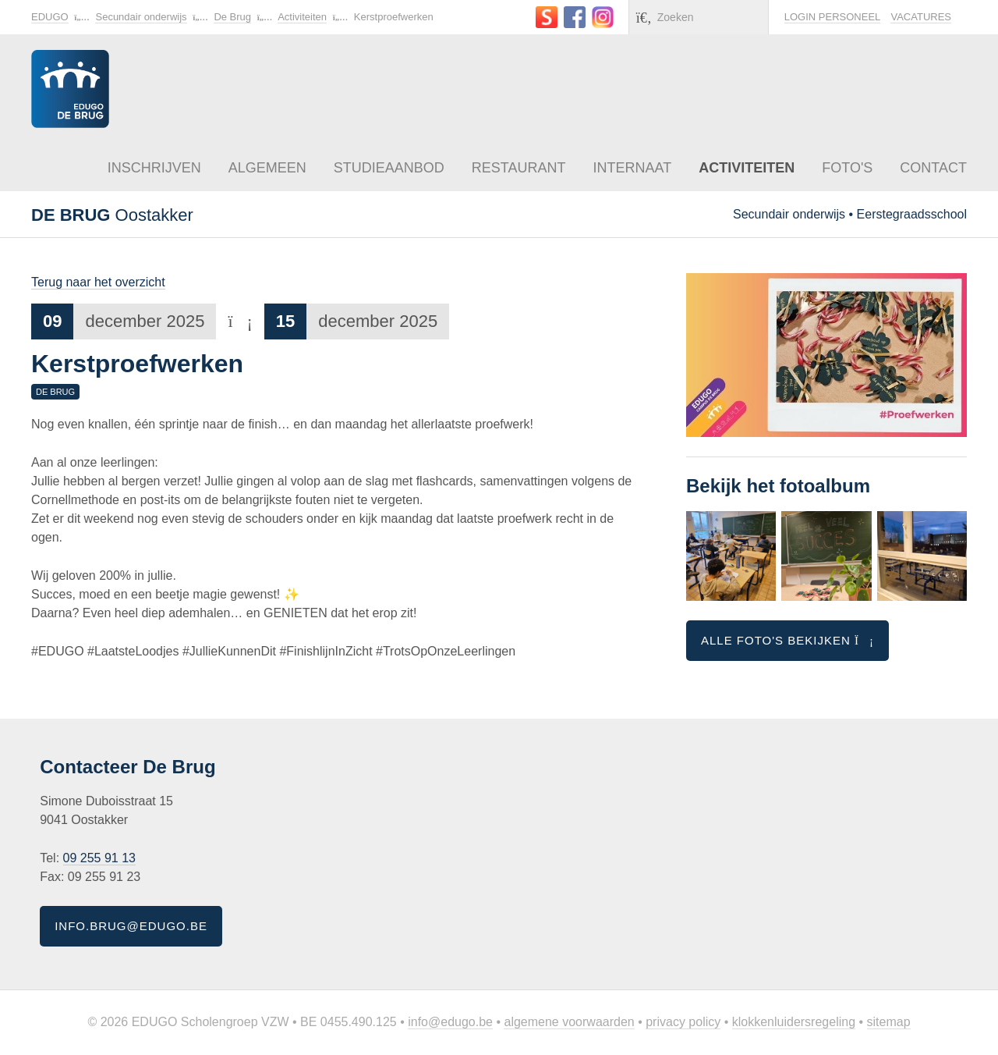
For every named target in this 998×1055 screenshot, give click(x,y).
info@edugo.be (450, 1021)
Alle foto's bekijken (787, 640)
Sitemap (889, 1021)
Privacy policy (683, 1021)
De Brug (232, 17)
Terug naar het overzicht (98, 282)
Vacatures (920, 17)
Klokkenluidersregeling (793, 1021)
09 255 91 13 (99, 858)
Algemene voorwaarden (569, 1021)
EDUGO (50, 17)
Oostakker (112, 215)
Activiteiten (302, 17)
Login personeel (832, 17)
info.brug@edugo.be (131, 925)
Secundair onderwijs (140, 17)
